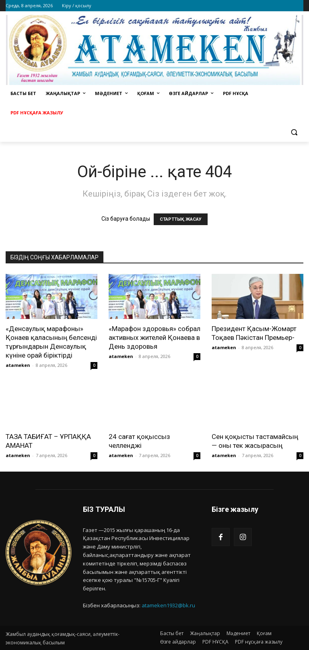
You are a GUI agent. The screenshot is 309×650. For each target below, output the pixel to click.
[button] (293, 132)
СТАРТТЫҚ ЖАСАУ (181, 219)
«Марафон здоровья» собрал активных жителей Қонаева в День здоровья (154, 337)
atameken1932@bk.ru (168, 605)
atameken (18, 365)
